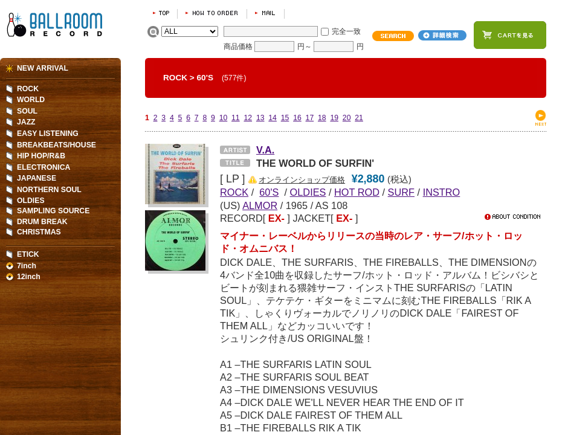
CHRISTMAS (39, 232)
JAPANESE (36, 178)
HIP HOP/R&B (41, 156)
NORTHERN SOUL (49, 189)
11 (235, 118)
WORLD (31, 99)
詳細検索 (442, 35)
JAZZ (26, 122)
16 (297, 118)
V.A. (265, 149)
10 (223, 118)
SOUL (27, 111)
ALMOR (259, 205)
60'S (205, 77)
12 (248, 118)
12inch (28, 276)
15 (285, 118)
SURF (401, 192)
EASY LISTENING (48, 133)
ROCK (175, 77)
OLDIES (308, 192)
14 (272, 118)
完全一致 (346, 31)
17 (310, 118)
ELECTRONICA (43, 167)
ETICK (28, 254)
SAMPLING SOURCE (53, 211)
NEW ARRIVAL (42, 68)
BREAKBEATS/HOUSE (56, 145)
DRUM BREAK (42, 222)
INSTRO (441, 192)
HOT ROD (356, 192)
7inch (26, 266)
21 (359, 118)
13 (260, 118)
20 (347, 118)
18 (322, 118)
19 (334, 118)
